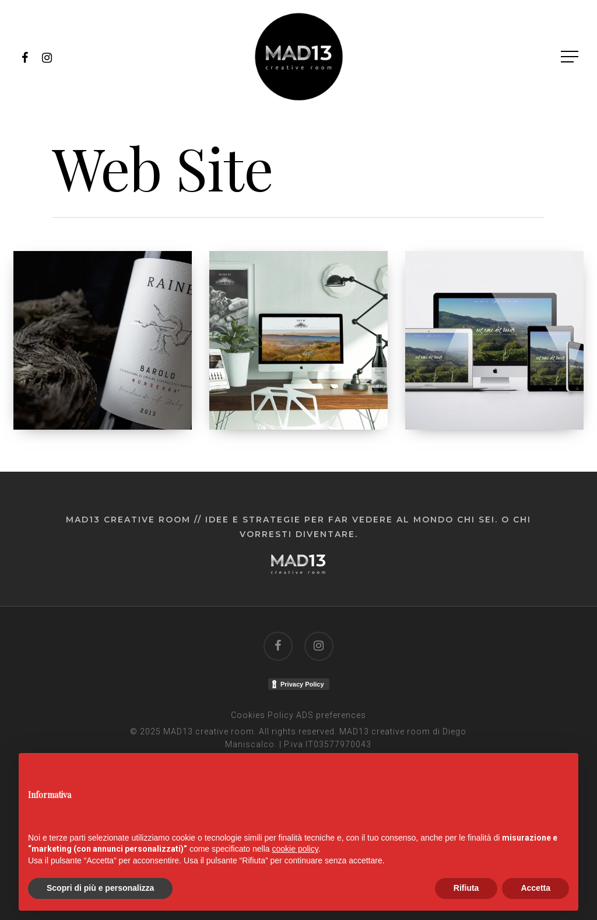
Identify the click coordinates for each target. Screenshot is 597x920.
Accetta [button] (535, 888)
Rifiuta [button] (466, 888)
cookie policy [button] (295, 848)
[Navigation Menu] (571, 57)
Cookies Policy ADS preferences (298, 715)
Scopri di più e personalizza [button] (100, 888)
